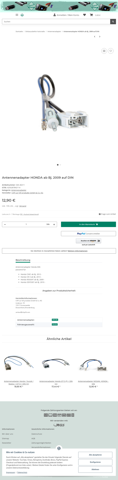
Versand (22, 206)
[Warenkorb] (95, 15)
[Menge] (26, 224)
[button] (66, 15)
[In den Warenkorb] (4, 44)
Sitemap (5, 438)
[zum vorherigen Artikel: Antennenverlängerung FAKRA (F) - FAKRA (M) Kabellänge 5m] (94, 36)
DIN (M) (54, 320)
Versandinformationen (41, 447)
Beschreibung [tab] (23, 260)
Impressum (10, 472)
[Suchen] (56, 21)
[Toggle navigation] (17, 13)
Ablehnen (95, 469)
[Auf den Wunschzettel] (110, 51)
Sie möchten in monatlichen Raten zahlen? (59, 251)
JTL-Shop (105, 477)
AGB (33, 438)
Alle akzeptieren (95, 455)
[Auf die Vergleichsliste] (104, 51)
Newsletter (6, 443)
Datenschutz (37, 434)
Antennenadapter (18, 190)
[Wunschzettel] (84, 15)
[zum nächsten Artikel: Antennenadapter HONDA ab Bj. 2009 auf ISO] (99, 36)
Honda (54, 324)
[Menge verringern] (5, 224)
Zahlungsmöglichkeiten (41, 443)
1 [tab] (57, 165)
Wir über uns (7, 434)
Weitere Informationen (77, 251)
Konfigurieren (95, 462)
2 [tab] (60, 165)
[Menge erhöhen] (54, 224)
